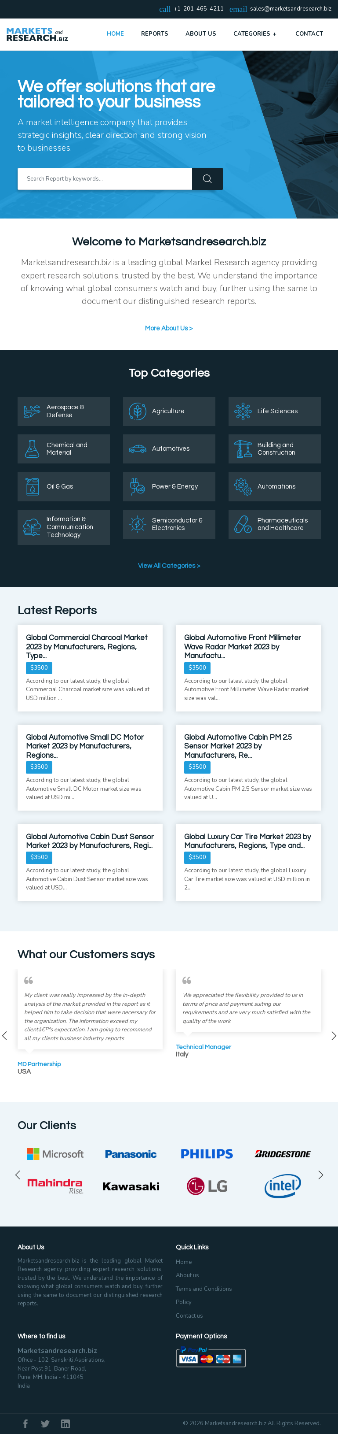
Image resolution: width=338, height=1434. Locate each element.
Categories (255, 34)
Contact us (189, 1316)
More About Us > (169, 328)
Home (115, 34)
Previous (17, 1175)
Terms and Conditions (204, 1289)
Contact (309, 34)
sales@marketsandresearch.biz (290, 9)
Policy (184, 1302)
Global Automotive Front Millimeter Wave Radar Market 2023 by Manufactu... (242, 647)
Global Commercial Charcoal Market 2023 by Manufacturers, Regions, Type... (87, 647)
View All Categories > (169, 566)
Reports (154, 34)
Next (320, 1175)
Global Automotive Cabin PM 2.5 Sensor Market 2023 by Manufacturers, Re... (238, 747)
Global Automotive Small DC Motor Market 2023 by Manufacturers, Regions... (85, 747)
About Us (200, 34)
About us (187, 1275)
